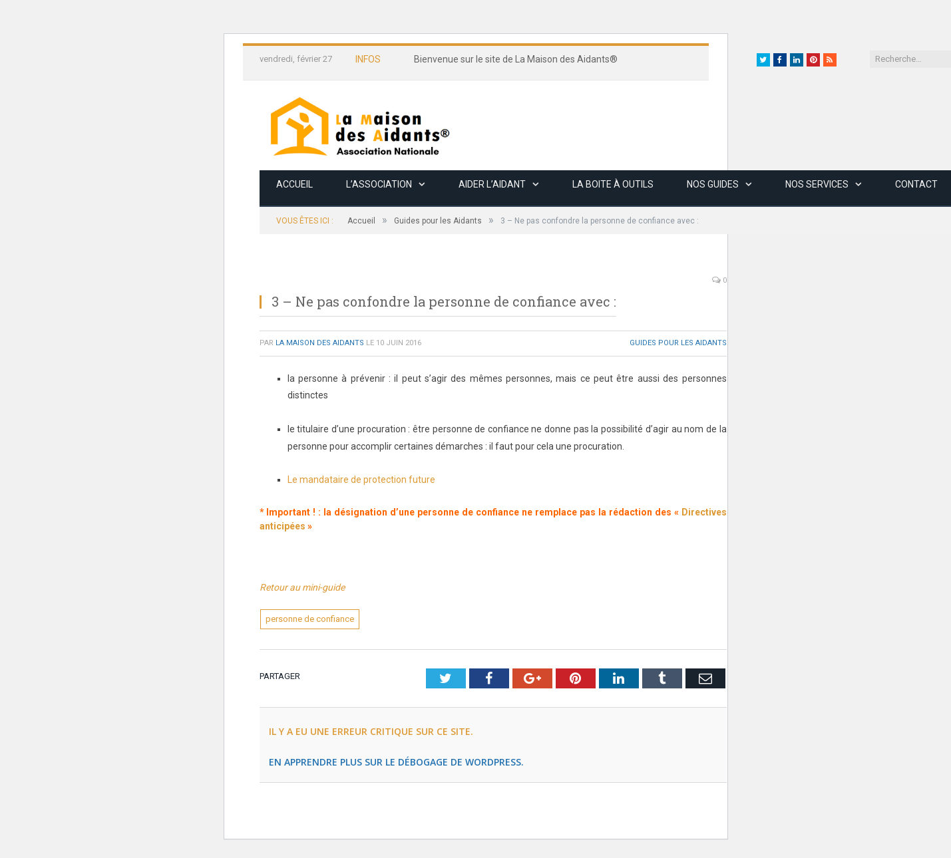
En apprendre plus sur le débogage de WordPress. (396, 762)
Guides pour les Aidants (678, 343)
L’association (379, 184)
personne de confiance (310, 619)
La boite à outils (613, 184)
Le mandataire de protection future (361, 479)
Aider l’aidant (492, 184)
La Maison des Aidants (320, 343)
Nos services (817, 184)
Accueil (294, 184)
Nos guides (713, 184)
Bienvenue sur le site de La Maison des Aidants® (516, 59)
